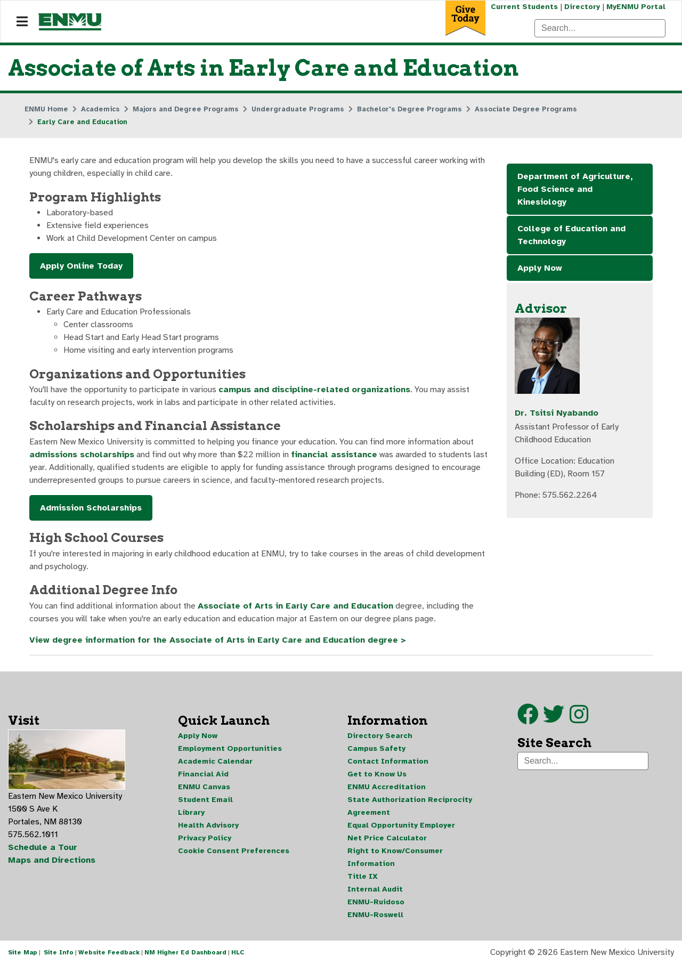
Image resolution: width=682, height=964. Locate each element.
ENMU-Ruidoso (375, 901)
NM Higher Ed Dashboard (185, 952)
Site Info (59, 952)
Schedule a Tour (42, 847)
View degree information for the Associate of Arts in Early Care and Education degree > (217, 640)
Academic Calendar (215, 761)
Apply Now (539, 268)
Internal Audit (375, 889)
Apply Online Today (81, 266)
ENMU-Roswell (375, 914)
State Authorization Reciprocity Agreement (409, 806)
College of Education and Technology (571, 235)
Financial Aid (203, 774)
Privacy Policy (204, 838)
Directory (582, 6)
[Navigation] (22, 22)
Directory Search (379, 735)
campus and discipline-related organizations (314, 389)
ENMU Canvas (204, 786)
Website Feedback (109, 952)
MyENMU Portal (635, 6)
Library (191, 812)
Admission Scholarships (91, 508)
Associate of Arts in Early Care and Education (295, 606)
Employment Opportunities (230, 748)
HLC (238, 952)
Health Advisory (208, 825)
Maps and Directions (51, 860)
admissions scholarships (81, 454)
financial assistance (334, 454)
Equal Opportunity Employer (401, 825)
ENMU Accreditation (386, 786)
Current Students (524, 6)
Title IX (362, 876)
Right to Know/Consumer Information (395, 857)
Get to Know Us (377, 774)
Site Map (22, 952)
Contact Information (387, 761)
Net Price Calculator (387, 838)
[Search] (599, 28)
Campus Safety (376, 748)
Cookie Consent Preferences (233, 850)
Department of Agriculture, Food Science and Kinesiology (575, 189)
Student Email (205, 799)
